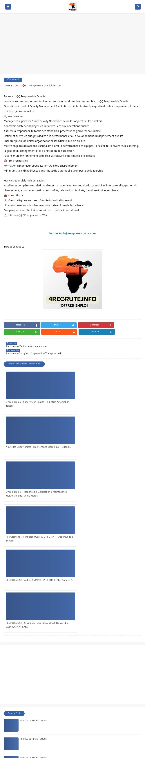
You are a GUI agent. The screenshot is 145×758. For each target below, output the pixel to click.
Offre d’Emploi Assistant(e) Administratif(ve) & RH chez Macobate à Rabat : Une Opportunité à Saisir (70, 697)
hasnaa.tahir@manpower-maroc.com (72, 233)
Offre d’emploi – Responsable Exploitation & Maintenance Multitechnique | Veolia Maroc (115, 390)
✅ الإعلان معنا (15, 738)
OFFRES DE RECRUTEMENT (33, 531)
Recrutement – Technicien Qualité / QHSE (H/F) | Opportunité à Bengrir (25, 435)
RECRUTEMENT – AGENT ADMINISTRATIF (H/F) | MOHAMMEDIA (65, 435)
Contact (12, 731)
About (11, 726)
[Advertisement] (72, 45)
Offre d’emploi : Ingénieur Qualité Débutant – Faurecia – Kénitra (51, 642)
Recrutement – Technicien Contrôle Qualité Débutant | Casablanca (53, 605)
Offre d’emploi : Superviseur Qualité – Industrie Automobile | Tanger (25, 390)
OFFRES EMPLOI (38, 753)
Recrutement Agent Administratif (36, 586)
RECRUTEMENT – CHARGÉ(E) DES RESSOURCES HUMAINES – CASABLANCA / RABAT (117, 435)
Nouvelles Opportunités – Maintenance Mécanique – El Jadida (71, 390)
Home (11, 720)
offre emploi (13, 79)
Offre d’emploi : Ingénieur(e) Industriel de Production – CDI (49, 623)
